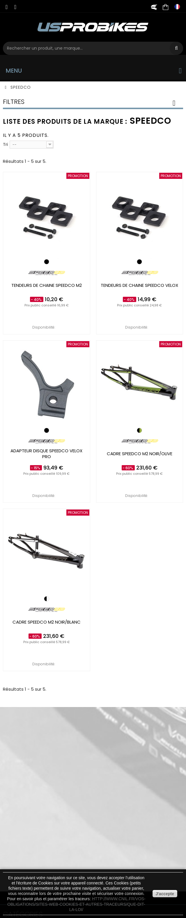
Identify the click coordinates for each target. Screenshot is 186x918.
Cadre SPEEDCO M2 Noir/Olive (139, 454)
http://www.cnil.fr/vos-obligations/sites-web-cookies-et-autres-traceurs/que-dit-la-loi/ (76, 904)
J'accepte (165, 893)
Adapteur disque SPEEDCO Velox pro (46, 454)
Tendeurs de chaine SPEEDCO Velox (139, 285)
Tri (5, 144)
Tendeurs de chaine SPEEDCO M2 (46, 285)
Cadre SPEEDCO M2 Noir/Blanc (47, 622)
